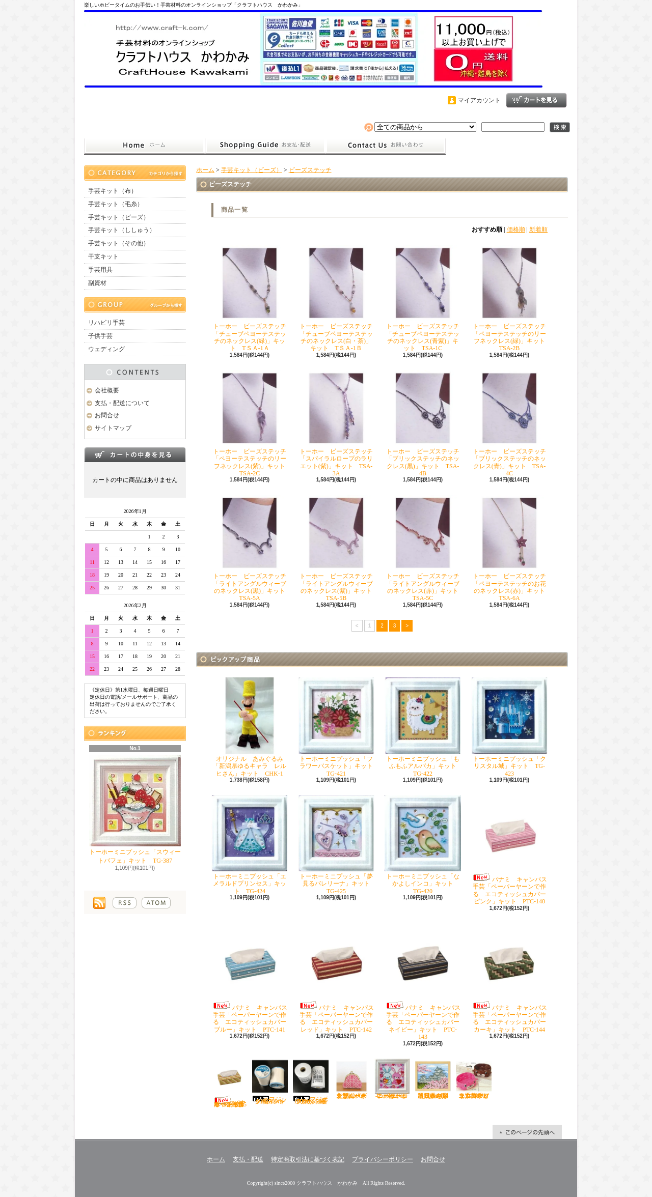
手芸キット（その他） (118, 243)
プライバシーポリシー (382, 1159)
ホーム (144, 145)
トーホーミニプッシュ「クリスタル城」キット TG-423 (509, 727)
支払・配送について (265, 145)
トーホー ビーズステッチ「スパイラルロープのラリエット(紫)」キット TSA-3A (336, 423)
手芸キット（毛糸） (115, 204)
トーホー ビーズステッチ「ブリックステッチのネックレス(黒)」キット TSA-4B (423, 423)
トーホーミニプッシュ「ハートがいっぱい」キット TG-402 (392, 1079)
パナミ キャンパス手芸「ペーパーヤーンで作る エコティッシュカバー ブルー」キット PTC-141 (251, 978)
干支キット (103, 256)
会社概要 (107, 390)
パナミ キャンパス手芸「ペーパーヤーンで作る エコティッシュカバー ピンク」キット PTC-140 (511, 850)
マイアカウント (479, 100)
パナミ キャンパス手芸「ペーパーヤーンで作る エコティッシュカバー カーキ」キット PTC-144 (511, 978)
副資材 (97, 283)
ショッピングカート (536, 100)
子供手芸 (100, 335)
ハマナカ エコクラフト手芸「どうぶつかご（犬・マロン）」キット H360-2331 (474, 1079)
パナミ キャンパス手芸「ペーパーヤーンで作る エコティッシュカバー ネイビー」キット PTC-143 (425, 982)
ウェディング (106, 349)
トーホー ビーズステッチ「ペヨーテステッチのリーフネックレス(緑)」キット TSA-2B (511, 298)
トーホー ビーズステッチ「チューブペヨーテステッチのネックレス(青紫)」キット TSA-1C (423, 298)
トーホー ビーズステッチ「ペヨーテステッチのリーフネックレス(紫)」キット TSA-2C (251, 423)
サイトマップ (113, 428)
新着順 (538, 229)
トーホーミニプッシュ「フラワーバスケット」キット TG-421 (338, 727)
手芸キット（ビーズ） (118, 217)
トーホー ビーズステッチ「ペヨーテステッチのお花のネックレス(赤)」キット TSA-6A (511, 548)
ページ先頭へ (527, 1132)
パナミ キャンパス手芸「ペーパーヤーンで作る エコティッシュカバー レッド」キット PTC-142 (338, 978)
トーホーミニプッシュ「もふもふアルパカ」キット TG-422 (424, 727)
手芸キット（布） (112, 190)
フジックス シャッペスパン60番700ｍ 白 (271, 1082)
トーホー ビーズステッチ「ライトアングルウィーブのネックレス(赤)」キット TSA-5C (425, 548)
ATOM (156, 902)
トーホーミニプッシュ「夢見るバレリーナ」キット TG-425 (337, 845)
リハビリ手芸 (106, 322)
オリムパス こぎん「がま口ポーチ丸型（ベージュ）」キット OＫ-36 (353, 1079)
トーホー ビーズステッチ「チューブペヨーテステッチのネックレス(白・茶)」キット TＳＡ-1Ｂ (336, 298)
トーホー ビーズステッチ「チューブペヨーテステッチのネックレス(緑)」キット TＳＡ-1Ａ (249, 298)
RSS (125, 902)
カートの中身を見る (135, 454)
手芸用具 (100, 269)
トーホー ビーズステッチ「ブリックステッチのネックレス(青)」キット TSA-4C (509, 423)
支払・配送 (248, 1159)
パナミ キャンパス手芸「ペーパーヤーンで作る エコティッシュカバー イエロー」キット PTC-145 (229, 1083)
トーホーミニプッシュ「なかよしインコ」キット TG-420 (423, 845)
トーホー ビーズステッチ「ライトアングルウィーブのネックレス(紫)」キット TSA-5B (338, 548)
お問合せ (385, 145)
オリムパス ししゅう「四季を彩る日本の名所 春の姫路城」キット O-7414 (434, 1079)
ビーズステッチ (310, 170)
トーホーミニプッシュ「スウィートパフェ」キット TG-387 (135, 809)
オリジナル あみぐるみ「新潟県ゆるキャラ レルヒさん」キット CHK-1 (249, 727)
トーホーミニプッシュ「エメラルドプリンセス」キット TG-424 (249, 845)
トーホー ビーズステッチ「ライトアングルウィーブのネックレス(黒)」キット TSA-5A (251, 548)
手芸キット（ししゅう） (121, 230)
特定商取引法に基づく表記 (307, 1159)
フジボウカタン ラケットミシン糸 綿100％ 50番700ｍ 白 (311, 1082)
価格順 (516, 229)
